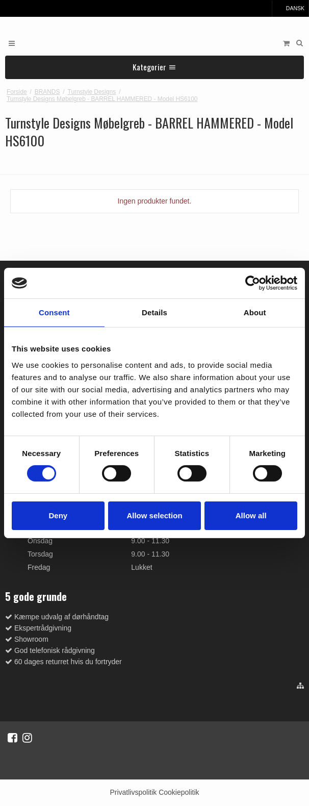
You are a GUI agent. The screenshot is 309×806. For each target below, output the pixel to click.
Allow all (251, 515)
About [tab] (255, 312)
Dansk (290, 8)
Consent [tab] (54, 312)
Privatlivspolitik (133, 792)
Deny (57, 515)
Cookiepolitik (179, 792)
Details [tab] (154, 312)
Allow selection (154, 515)
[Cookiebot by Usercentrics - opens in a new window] (252, 283)
